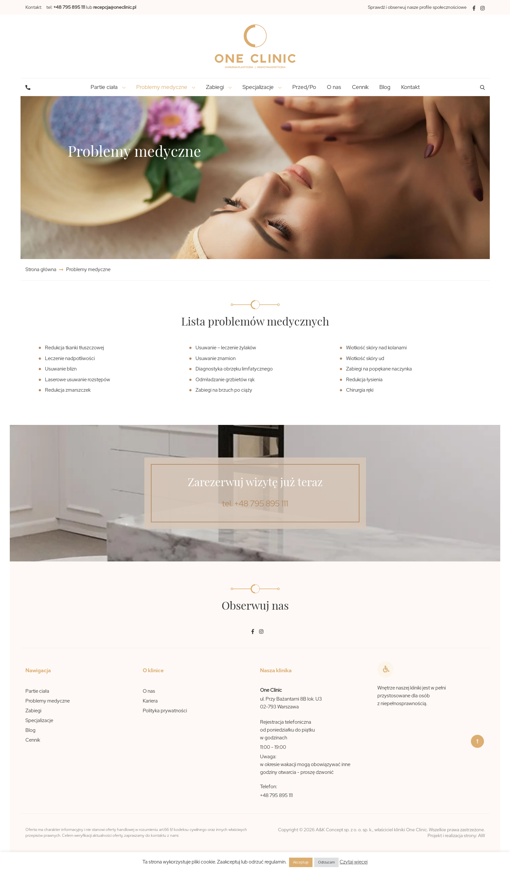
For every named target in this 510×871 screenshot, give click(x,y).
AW (481, 835)
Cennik (360, 87)
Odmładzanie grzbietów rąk (225, 379)
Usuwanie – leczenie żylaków (226, 347)
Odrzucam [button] (326, 862)
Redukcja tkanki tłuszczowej (74, 347)
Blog (384, 87)
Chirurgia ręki (359, 390)
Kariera (150, 701)
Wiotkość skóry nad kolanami (376, 347)
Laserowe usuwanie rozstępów (77, 379)
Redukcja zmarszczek (68, 390)
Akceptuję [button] (301, 862)
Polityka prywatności (165, 710)
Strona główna (41, 269)
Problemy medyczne (47, 701)
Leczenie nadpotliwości (70, 358)
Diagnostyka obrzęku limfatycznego (234, 369)
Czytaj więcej (354, 862)
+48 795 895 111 (276, 795)
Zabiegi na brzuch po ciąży (224, 390)
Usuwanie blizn (61, 369)
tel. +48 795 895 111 (255, 503)
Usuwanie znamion (216, 358)
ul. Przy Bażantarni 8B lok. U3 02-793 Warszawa (291, 703)
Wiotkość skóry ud (365, 358)
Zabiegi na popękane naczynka (379, 369)
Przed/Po (304, 87)
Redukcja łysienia (364, 379)
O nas (334, 87)
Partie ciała (37, 691)
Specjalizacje (39, 720)
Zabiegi (33, 710)
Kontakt (410, 87)
